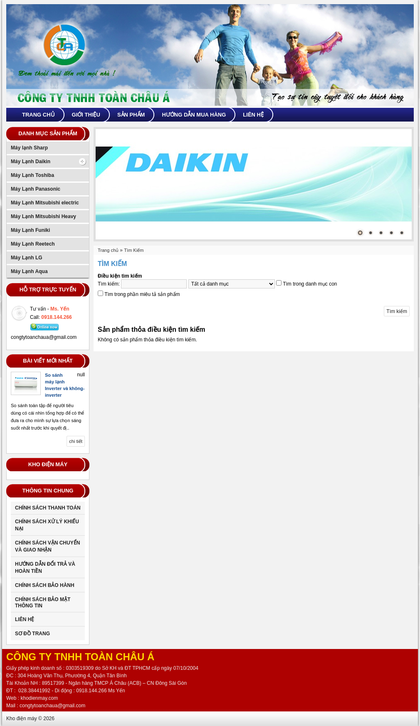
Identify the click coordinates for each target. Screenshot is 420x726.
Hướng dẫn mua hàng (194, 115)
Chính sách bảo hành (44, 585)
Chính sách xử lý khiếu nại (47, 525)
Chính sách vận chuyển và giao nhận (47, 546)
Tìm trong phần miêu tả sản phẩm (142, 294)
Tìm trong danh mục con (310, 284)
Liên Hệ (24, 619)
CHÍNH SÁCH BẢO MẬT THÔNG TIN (42, 603)
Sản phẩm (131, 115)
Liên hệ (253, 115)
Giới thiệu (86, 115)
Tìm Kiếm (133, 250)
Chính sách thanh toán (48, 508)
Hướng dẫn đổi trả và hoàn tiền (45, 567)
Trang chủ (38, 115)
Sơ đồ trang (32, 633)
